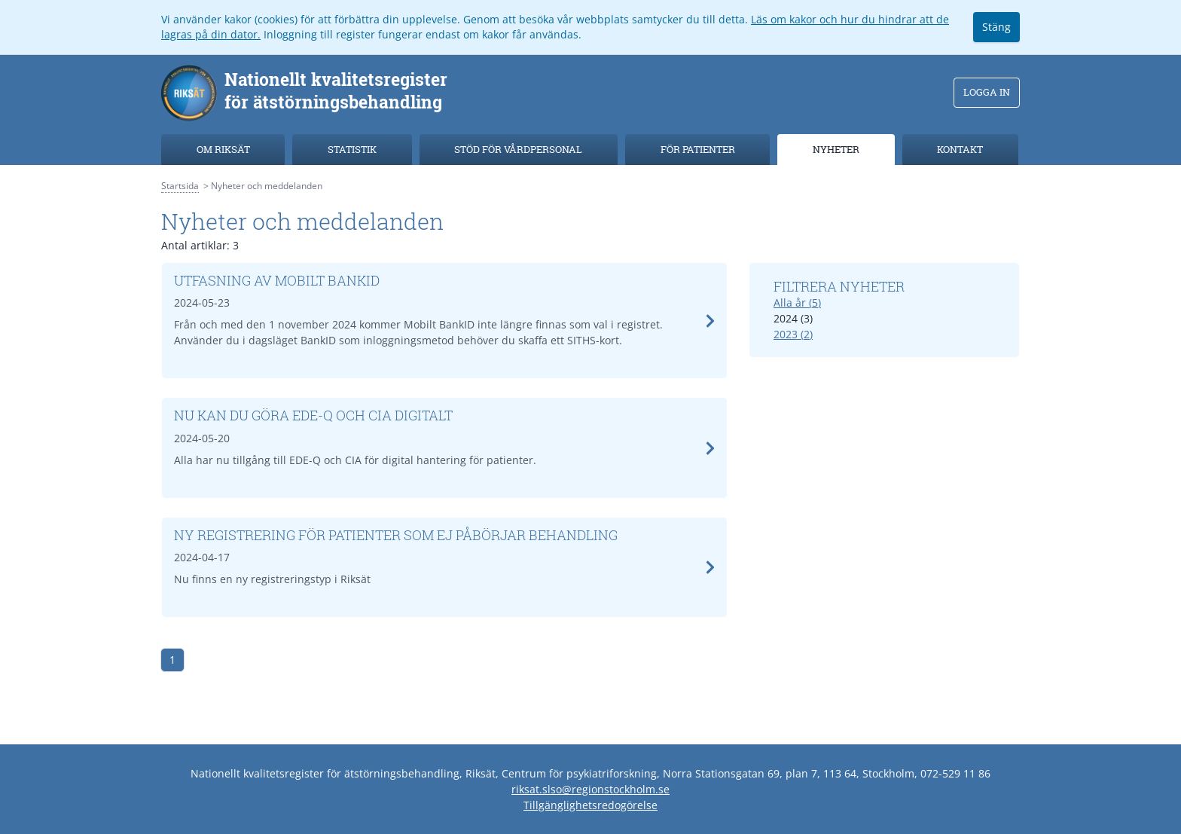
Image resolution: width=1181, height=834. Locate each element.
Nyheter (836, 149)
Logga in (986, 92)
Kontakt (960, 149)
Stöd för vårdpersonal (518, 149)
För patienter (698, 149)
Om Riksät (223, 149)
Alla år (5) (797, 302)
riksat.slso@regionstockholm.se (590, 789)
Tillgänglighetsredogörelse (590, 805)
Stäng (996, 27)
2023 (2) (793, 334)
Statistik (352, 149)
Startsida (180, 185)
